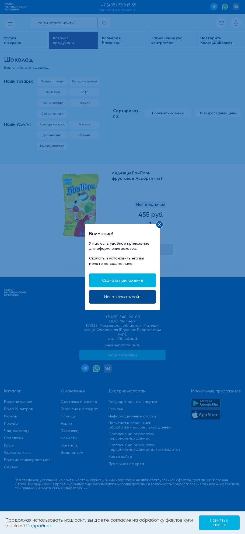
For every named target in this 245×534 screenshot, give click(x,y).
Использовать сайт (122, 296)
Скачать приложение (122, 280)
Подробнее (50, 525)
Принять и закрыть (217, 522)
